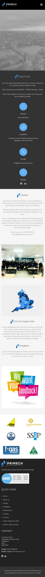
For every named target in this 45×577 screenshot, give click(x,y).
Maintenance (6, 510)
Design (4, 503)
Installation (6, 507)
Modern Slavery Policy (9, 525)
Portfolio (5, 514)
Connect (5, 517)
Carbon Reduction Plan (10, 521)
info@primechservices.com (23, 163)
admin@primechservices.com (22, 234)
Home (4, 496)
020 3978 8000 (23, 118)
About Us (5, 500)
